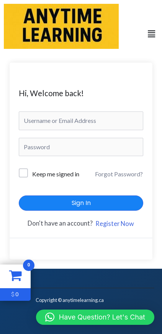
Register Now (114, 223)
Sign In (81, 202)
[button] (151, 34)
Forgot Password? (119, 173)
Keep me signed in (55, 173)
